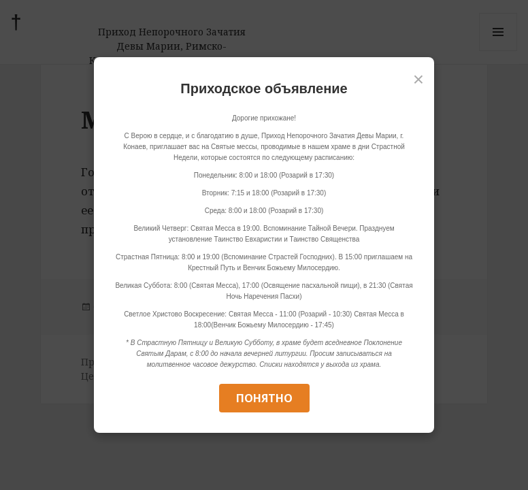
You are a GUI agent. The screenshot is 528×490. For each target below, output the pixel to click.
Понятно (264, 398)
